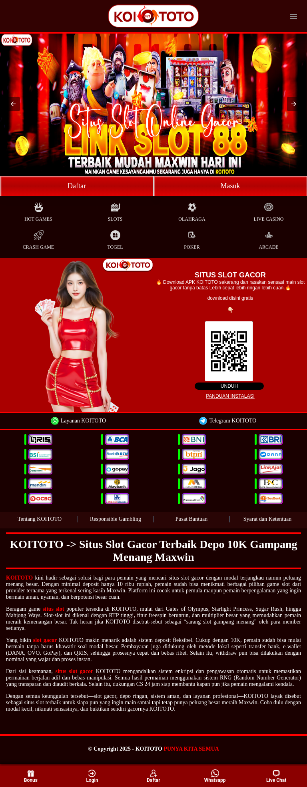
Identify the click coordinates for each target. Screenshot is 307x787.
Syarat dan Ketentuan (267, 519)
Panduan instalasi (230, 396)
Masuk (230, 186)
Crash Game (38, 238)
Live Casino (269, 210)
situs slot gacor (75, 671)
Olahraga (191, 210)
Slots (115, 210)
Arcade (268, 238)
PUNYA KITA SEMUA (191, 749)
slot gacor (45, 640)
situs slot (53, 609)
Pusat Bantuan (191, 519)
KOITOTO (19, 578)
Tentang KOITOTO (40, 519)
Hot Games (38, 210)
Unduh (229, 386)
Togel (115, 238)
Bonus (31, 776)
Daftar (77, 186)
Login (92, 776)
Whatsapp (215, 776)
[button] (13, 104)
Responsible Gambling (115, 519)
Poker (191, 238)
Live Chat (276, 776)
